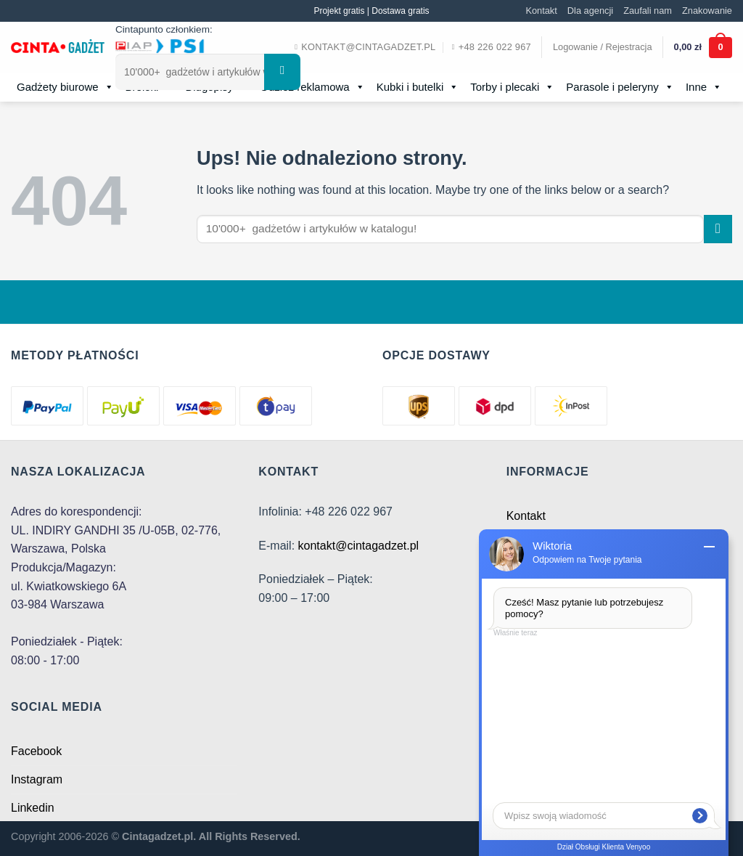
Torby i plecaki (512, 87)
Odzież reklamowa (312, 87)
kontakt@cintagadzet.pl (358, 545)
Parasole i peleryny (620, 87)
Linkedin (32, 808)
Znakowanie (707, 10)
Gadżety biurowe (65, 87)
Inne (704, 87)
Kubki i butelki (418, 87)
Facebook (36, 751)
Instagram (36, 779)
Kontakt (541, 10)
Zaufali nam (647, 10)
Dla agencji (590, 10)
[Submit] (282, 72)
